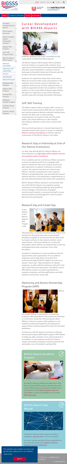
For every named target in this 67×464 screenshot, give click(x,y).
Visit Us (49, 2)
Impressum (54, 457)
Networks (36, 15)
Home (37, 2)
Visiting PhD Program (7, 95)
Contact (42, 2)
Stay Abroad (7, 77)
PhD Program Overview (7, 32)
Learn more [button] (8, 454)
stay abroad (37, 436)
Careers (5, 74)
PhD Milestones (30, 395)
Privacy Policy (39, 459)
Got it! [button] (19, 459)
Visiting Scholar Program (8, 107)
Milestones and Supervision (8, 70)
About (5, 15)
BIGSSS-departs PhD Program (8, 59)
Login (58, 2)
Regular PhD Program (7, 48)
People (28, 15)
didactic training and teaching (33, 133)
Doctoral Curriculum (7, 64)
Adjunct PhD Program (7, 90)
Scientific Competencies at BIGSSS (9, 25)
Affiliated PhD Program (8, 84)
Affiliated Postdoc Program (9, 101)
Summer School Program (8, 112)
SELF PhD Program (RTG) (8, 53)
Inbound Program (9, 79)
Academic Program (16, 15)
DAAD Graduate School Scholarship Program (8, 40)
